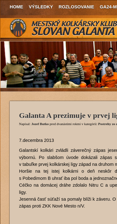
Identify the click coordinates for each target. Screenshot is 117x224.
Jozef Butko (40, 124)
